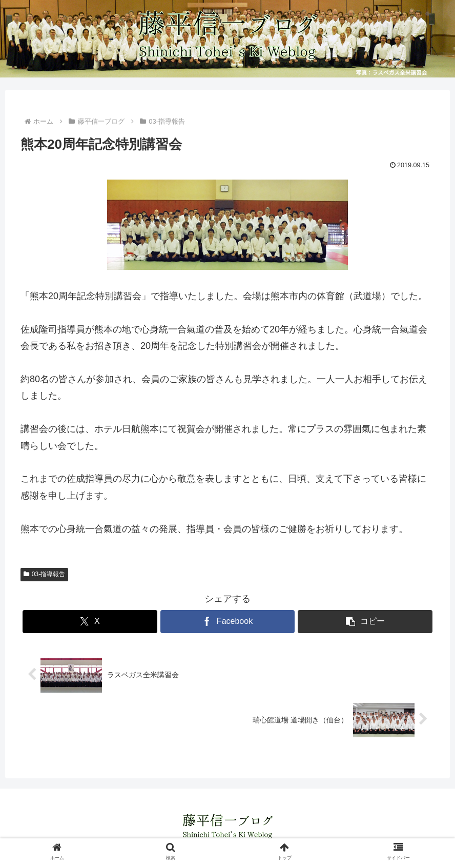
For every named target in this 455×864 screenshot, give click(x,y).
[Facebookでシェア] (227, 621)
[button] (365, 621)
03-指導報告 (44, 574)
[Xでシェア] (90, 621)
